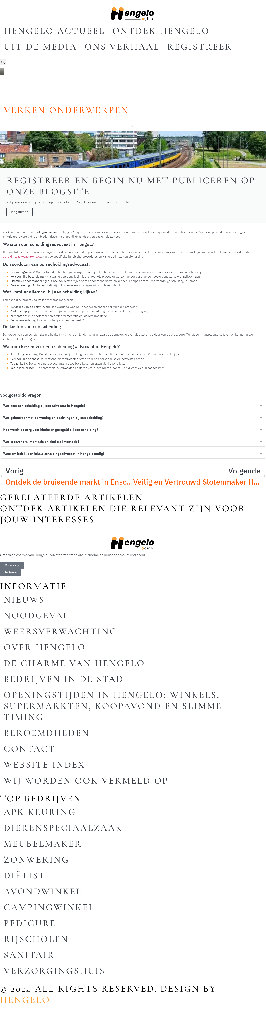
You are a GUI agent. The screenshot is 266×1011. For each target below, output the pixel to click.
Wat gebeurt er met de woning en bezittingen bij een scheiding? (133, 417)
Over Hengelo (45, 647)
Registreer (199, 46)
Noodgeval (36, 615)
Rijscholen (36, 939)
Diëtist (25, 875)
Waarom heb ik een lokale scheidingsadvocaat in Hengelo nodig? (133, 453)
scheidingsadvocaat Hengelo (22, 256)
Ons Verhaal (122, 46)
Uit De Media (40, 46)
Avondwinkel (43, 891)
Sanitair (29, 954)
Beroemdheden (47, 732)
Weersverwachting (60, 631)
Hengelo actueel (54, 30)
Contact (29, 748)
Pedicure (30, 923)
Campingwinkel (49, 907)
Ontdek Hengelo (161, 30)
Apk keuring (40, 811)
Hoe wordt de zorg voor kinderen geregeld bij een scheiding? (133, 429)
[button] (3, 62)
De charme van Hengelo (74, 663)
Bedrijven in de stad (64, 679)
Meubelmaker (43, 843)
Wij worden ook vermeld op (86, 780)
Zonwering (36, 859)
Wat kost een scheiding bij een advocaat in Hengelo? (133, 405)
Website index (44, 764)
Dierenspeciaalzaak (63, 827)
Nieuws (24, 599)
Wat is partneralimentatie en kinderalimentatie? (133, 441)
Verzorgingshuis (54, 970)
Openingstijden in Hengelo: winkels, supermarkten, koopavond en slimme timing (113, 706)
